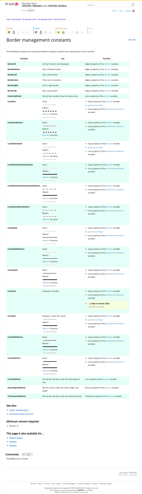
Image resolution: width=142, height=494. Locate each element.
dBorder (46, 114)
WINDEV (12, 442)
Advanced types (60, 19)
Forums (46, 483)
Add (26, 454)
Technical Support (69, 483)
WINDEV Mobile (16, 438)
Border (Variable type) (18, 410)
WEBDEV (13, 445)
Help (8, 19)
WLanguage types (45, 19)
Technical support (83, 483)
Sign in (121, 11)
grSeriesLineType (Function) (21, 414)
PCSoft (33, 483)
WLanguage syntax (29, 19)
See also (132, 39)
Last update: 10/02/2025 (128, 473)
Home (114, 11)
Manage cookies (106, 483)
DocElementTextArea (115, 109)
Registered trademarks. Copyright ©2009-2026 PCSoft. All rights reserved (71, 488)
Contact (95, 483)
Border (108, 64)
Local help (133, 475)
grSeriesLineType (95, 105)
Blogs (59, 483)
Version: (25, 10)
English (128, 11)
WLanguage (16, 19)
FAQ (53, 483)
